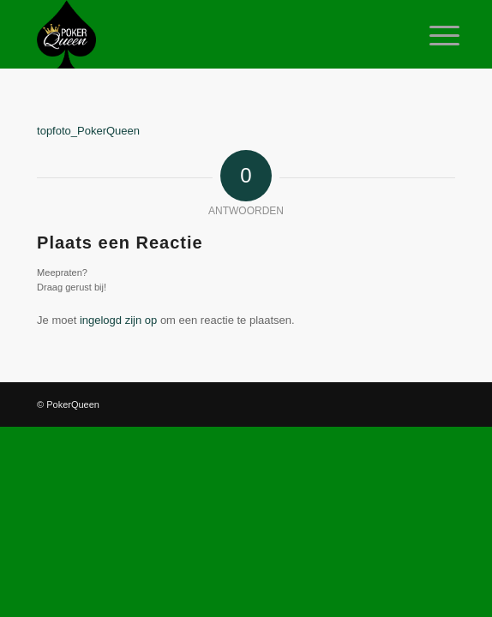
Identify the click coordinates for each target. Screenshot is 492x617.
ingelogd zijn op (118, 320)
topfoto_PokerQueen (88, 130)
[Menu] (431, 36)
